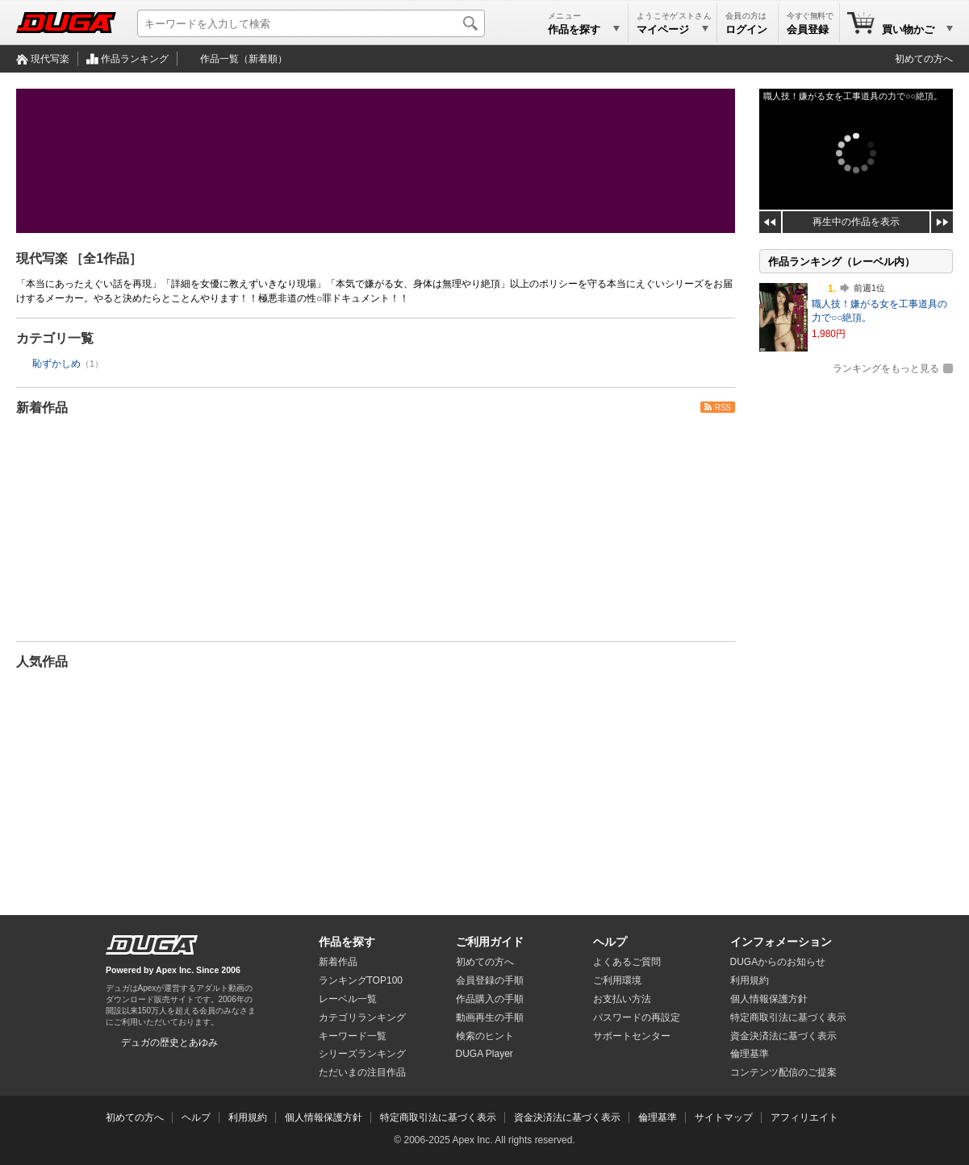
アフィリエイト (804, 1117)
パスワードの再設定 (636, 1017)
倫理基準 (749, 1053)
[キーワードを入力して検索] (311, 23)
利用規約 (749, 980)
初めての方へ (924, 58)
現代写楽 (50, 58)
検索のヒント (485, 1036)
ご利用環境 (617, 980)
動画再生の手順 (490, 1017)
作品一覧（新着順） (243, 58)
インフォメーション (781, 941)
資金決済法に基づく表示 (567, 1117)
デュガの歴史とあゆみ (169, 1042)
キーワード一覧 (352, 1036)
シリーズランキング (362, 1053)
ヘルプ (610, 941)
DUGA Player (484, 1053)
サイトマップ (724, 1117)
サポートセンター (631, 1036)
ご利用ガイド (490, 941)
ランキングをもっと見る (886, 368)
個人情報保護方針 (769, 999)
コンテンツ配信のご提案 (783, 1072)
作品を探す (347, 941)
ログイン (746, 29)
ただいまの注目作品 (362, 1072)
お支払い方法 (622, 999)
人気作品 (42, 661)
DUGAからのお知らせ (778, 961)
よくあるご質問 (627, 961)
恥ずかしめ (56, 363)
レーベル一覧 (348, 999)
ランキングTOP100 (361, 980)
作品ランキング (135, 58)
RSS (722, 407)
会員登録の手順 (490, 980)
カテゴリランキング (362, 1017)
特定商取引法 (788, 1017)
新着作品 (42, 407)
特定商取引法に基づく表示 (438, 1117)
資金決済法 (783, 1036)
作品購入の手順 (490, 999)
